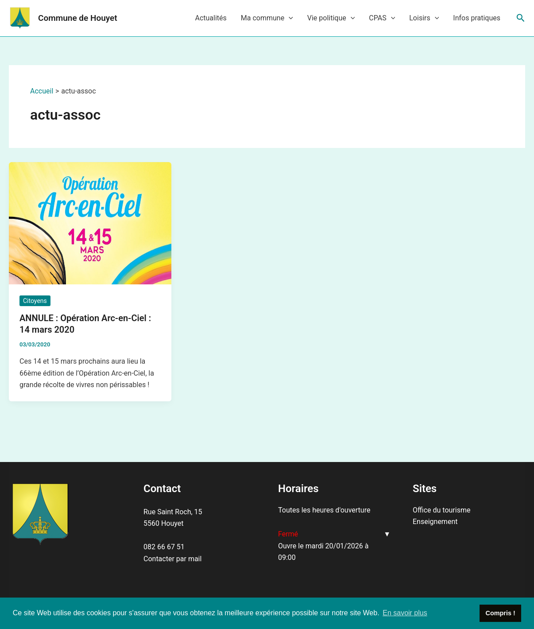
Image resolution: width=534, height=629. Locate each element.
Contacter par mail (172, 559)
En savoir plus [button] (405, 613)
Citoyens (35, 300)
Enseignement (435, 521)
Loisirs (424, 18)
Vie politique (331, 18)
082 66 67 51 (164, 547)
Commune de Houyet (77, 18)
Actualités (210, 18)
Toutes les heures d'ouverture (324, 510)
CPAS (382, 18)
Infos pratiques (476, 18)
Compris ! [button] (500, 613)
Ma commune (267, 18)
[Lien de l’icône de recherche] (520, 18)
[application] (288, 18)
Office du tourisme (441, 510)
